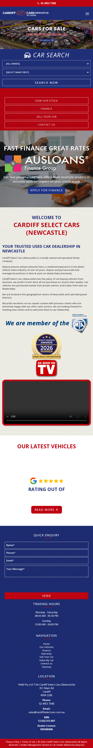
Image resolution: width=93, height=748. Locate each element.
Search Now (46, 82)
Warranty (46, 653)
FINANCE (46, 108)
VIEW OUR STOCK (46, 100)
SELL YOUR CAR (47, 116)
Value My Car (46, 660)
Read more (46, 510)
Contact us (46, 663)
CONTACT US (46, 124)
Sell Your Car (46, 656)
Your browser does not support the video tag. (46, 402)
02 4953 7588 (48, 3)
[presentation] (28, 585)
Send (46, 596)
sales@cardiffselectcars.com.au (46, 712)
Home (46, 643)
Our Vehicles (46, 647)
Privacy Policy (13, 741)
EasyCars (79, 744)
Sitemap (46, 666)
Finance (46, 650)
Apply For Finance (46, 190)
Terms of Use (29, 741)
